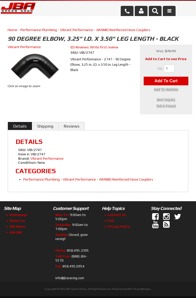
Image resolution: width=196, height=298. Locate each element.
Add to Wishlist (166, 90)
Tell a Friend (166, 106)
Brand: (24, 158)
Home (12, 30)
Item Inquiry (166, 100)
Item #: (24, 154)
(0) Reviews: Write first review (94, 47)
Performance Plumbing (38, 30)
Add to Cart (165, 81)
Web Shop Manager (139, 289)
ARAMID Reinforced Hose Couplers (123, 30)
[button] (155, 11)
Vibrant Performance (76, 30)
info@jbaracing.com (69, 278)
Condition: (27, 163)
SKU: (74, 52)
